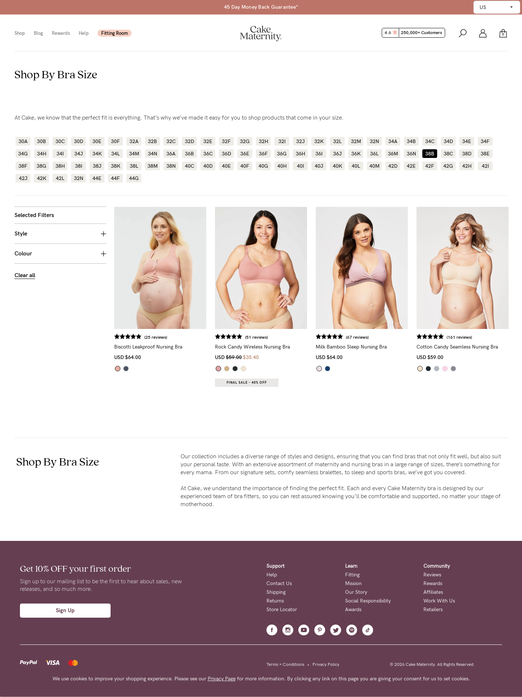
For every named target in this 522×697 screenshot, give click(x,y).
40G (263, 166)
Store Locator (281, 609)
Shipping (276, 592)
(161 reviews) (459, 337)
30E (97, 141)
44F (115, 178)
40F (244, 166)
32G (245, 141)
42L (60, 178)
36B (189, 153)
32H (263, 141)
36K (356, 153)
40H (282, 166)
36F (263, 153)
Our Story (356, 592)
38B (429, 153)
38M (153, 166)
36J (337, 153)
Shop (19, 33)
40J (319, 166)
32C (171, 141)
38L (134, 166)
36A (170, 153)
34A (392, 141)
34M (134, 153)
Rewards (61, 33)
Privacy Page (222, 679)
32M (356, 141)
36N (411, 153)
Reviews (432, 575)
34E (466, 141)
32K (319, 141)
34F (485, 141)
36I (319, 153)
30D (78, 141)
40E (226, 166)
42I (485, 166)
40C (189, 166)
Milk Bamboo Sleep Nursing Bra (351, 347)
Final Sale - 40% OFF (247, 382)
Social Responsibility (368, 601)
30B (41, 141)
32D (189, 141)
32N (374, 141)
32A (133, 141)
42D (393, 166)
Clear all (24, 275)
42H (467, 166)
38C (448, 153)
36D (226, 153)
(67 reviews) (357, 337)
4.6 (414, 32)
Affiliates (433, 592)
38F (23, 166)
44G (134, 178)
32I (282, 141)
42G (448, 166)
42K (41, 178)
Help (84, 33)
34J (78, 153)
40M (374, 166)
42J (23, 178)
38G (41, 166)
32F (226, 141)
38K (115, 166)
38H (60, 166)
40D (208, 166)
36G (282, 153)
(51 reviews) (256, 337)
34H (41, 153)
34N (152, 153)
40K (337, 166)
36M (393, 153)
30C (60, 141)
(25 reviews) (155, 337)
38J (97, 166)
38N (171, 166)
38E (485, 153)
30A (23, 141)
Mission (353, 583)
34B (411, 141)
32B (152, 141)
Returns (275, 601)
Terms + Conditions (285, 664)
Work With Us (439, 601)
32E (207, 141)
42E (411, 166)
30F (115, 141)
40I (300, 166)
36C (208, 153)
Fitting (352, 575)
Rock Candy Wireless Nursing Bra (252, 347)
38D (467, 153)
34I (60, 153)
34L (115, 153)
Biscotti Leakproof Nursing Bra (148, 347)
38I (78, 166)
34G (23, 153)
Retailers (433, 609)
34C (430, 141)
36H (300, 153)
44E (97, 178)
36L (374, 153)
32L (337, 141)
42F (429, 166)
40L (356, 166)
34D (448, 141)
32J (300, 141)
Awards (353, 609)
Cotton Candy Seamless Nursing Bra (457, 347)
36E (244, 153)
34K (97, 153)
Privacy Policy (325, 664)
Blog (38, 33)
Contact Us (279, 583)
